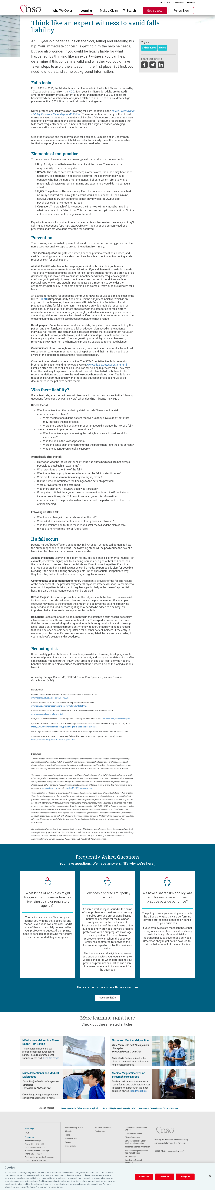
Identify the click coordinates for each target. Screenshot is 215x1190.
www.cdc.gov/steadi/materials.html (47, 714)
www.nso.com (86, 788)
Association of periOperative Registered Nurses (136, 1152)
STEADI (43, 299)
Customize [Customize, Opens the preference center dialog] (144, 1177)
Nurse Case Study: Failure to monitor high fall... (80, 1108)
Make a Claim (109, 10)
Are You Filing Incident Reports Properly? (119, 1108)
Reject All (165, 1177)
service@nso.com (50, 788)
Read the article (51, 1058)
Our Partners (100, 1131)
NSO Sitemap (130, 1157)
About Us (68, 1131)
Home (67, 1135)
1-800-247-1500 (71, 788)
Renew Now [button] (181, 10)
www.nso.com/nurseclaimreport (116, 718)
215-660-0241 (36, 1154)
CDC (71, 91)
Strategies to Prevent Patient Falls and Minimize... (159, 1108)
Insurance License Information (137, 1147)
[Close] (210, 1176)
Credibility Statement (133, 1134)
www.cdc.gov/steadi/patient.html (107, 364)
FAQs (27, 1133)
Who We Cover (71, 1139)
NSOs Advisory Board (74, 1128)
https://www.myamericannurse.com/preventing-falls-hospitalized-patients (63, 727)
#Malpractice (149, 47)
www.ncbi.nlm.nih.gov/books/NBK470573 (50, 698)
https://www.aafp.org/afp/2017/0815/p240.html (53, 739)
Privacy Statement (132, 1137)
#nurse (162, 47)
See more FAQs (107, 997)
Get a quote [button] (154, 10)
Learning (86, 10)
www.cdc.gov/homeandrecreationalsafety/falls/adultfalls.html (58, 706)
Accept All (185, 1177)
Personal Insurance (103, 1128)
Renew (68, 1142)
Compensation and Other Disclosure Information (135, 1142)
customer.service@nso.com (42, 1157)
